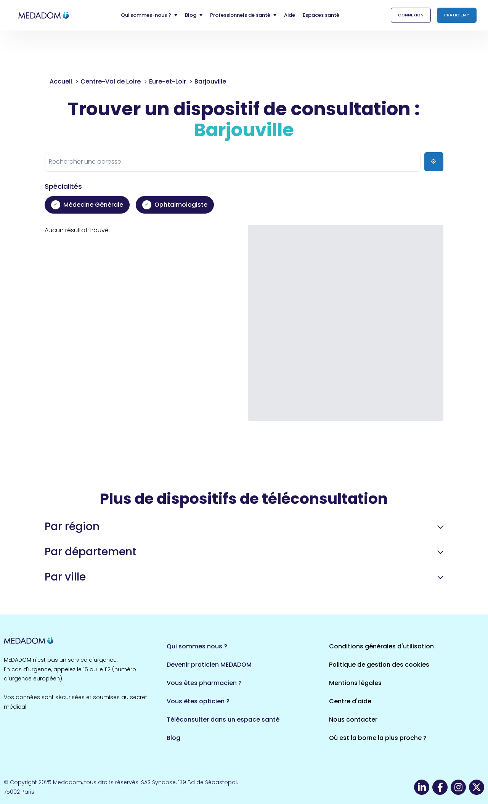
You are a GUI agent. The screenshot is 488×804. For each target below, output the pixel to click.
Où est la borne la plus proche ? (378, 737)
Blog (173, 737)
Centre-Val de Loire (110, 81)
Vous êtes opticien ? (198, 701)
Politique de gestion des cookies (379, 664)
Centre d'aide (350, 701)
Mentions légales (355, 683)
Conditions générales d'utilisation (381, 646)
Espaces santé (321, 15)
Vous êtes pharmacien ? (204, 683)
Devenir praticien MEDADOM (209, 664)
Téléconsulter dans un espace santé (223, 719)
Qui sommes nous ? (197, 646)
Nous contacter (353, 719)
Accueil (61, 81)
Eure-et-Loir (167, 81)
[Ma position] (433, 161)
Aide (289, 15)
